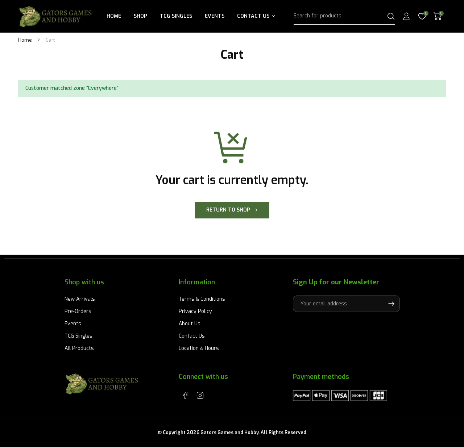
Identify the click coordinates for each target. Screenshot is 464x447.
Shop (140, 16)
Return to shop (228, 209)
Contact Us (253, 16)
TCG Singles (176, 16)
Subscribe (391, 304)
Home (114, 16)
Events (214, 16)
